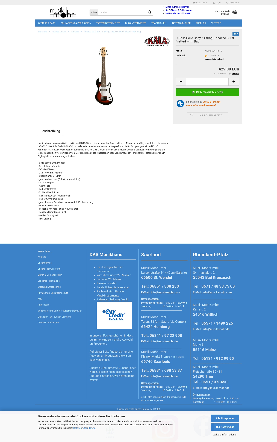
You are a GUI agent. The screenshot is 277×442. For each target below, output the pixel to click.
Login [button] (217, 2)
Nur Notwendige (225, 427)
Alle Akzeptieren (225, 418)
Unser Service (45, 262)
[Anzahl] (207, 82)
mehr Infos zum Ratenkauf (201, 105)
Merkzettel (232, 2)
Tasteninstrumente (108, 23)
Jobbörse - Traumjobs (49, 281)
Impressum (43, 304)
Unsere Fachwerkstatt (49, 268)
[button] (200, 2)
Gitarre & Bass (46, 23)
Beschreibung (50, 131)
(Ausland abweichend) (214, 59)
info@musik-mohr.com (165, 292)
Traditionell (159, 23)
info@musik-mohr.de (164, 341)
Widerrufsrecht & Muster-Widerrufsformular (59, 310)
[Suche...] (94, 12)
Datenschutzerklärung (84, 428)
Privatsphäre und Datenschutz (53, 293)
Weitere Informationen (225, 434)
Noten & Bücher (181, 23)
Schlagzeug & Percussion (76, 23)
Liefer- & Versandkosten (50, 274)
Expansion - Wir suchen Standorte (54, 316)
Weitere (216, 23)
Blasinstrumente (135, 23)
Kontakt (42, 256)
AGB (40, 299)
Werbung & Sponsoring (49, 287)
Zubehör (201, 23)
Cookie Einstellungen (48, 322)
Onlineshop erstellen (127, 409)
